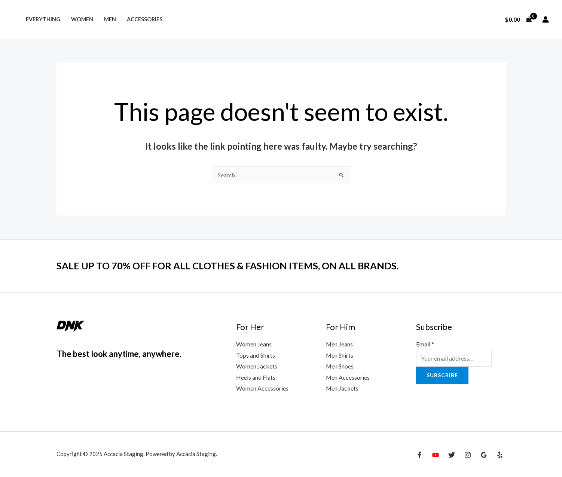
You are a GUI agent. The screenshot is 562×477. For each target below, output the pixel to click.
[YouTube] (435, 455)
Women (82, 19)
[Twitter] (451, 455)
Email (425, 344)
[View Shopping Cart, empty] (518, 19)
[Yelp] (500, 455)
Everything (43, 19)
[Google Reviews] (483, 455)
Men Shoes (340, 366)
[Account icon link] (545, 19)
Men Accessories (348, 377)
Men (110, 19)
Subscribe (442, 375)
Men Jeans (339, 344)
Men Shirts (340, 355)
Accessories (144, 19)
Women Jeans (254, 344)
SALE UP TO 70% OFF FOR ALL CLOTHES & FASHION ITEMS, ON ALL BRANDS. (230, 266)
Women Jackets (256, 366)
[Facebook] (419, 455)
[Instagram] (467, 455)
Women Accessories (262, 388)
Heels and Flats (255, 377)
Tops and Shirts (255, 355)
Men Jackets (342, 388)
